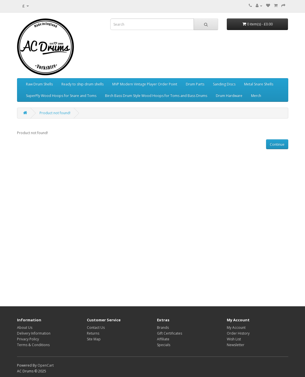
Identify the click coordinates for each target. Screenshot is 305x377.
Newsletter (235, 344)
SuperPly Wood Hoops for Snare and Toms (61, 95)
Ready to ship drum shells (82, 84)
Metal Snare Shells (258, 84)
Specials (163, 344)
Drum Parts (195, 84)
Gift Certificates (169, 333)
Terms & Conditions (33, 344)
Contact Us (96, 327)
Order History (238, 333)
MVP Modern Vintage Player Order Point (144, 84)
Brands (163, 327)
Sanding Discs (224, 84)
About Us (24, 327)
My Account (236, 327)
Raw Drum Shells (39, 84)
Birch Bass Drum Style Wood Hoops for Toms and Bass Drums (156, 95)
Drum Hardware (229, 95)
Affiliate (163, 339)
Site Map (94, 339)
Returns (93, 333)
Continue (277, 144)
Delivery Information (33, 333)
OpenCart (46, 365)
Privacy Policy (28, 339)
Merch (256, 95)
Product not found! (55, 112)
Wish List (234, 339)
